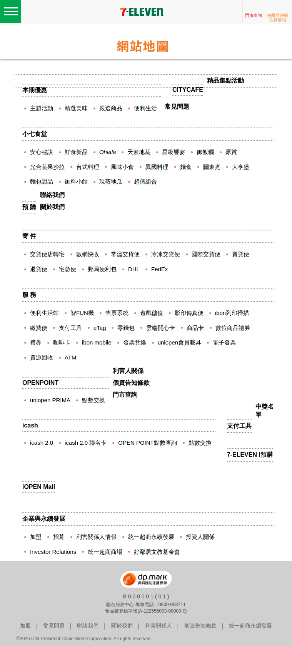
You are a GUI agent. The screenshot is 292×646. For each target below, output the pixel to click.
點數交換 (200, 442)
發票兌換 (134, 342)
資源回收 (41, 357)
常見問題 (177, 106)
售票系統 (116, 313)
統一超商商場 (105, 551)
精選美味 (76, 108)
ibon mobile (97, 342)
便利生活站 (44, 313)
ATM (71, 357)
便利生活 (145, 108)
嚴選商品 (110, 108)
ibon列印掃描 (232, 313)
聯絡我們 (52, 195)
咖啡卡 (61, 342)
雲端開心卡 (160, 328)
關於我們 (52, 207)
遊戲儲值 (151, 313)
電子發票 (224, 342)
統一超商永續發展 (151, 536)
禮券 (36, 342)
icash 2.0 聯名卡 (86, 442)
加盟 (36, 536)
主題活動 (41, 108)
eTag (99, 328)
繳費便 (38, 328)
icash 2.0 (41, 442)
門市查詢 (253, 15)
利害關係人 (158, 626)
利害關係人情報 (96, 536)
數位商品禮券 (232, 328)
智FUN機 (82, 313)
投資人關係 (200, 536)
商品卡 (195, 328)
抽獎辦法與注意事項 (277, 17)
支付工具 (70, 328)
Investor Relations (53, 551)
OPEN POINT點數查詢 (147, 442)
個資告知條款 (131, 382)
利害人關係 (128, 371)
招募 (59, 536)
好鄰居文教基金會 (157, 551)
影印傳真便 (189, 313)
